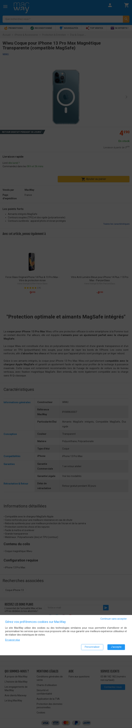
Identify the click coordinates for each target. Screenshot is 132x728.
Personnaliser (92, 647)
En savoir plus (12, 639)
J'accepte (116, 647)
